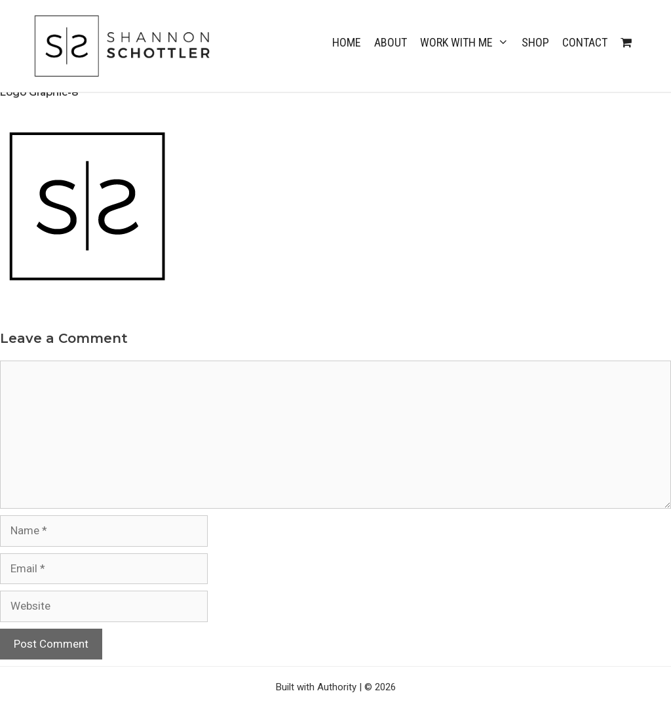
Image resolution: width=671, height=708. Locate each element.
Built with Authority (316, 687)
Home (346, 42)
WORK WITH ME (467, 42)
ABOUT (390, 42)
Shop (535, 42)
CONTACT (584, 42)
